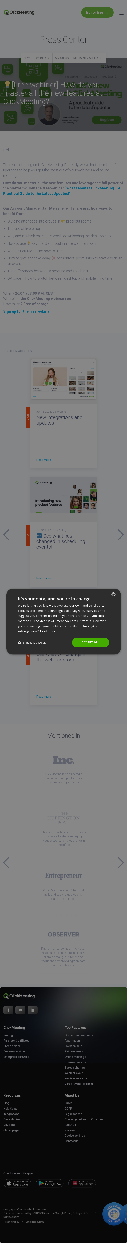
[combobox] (113, 594)
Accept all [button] (90, 642)
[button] (32, 642)
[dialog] (63, 622)
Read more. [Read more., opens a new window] (48, 631)
